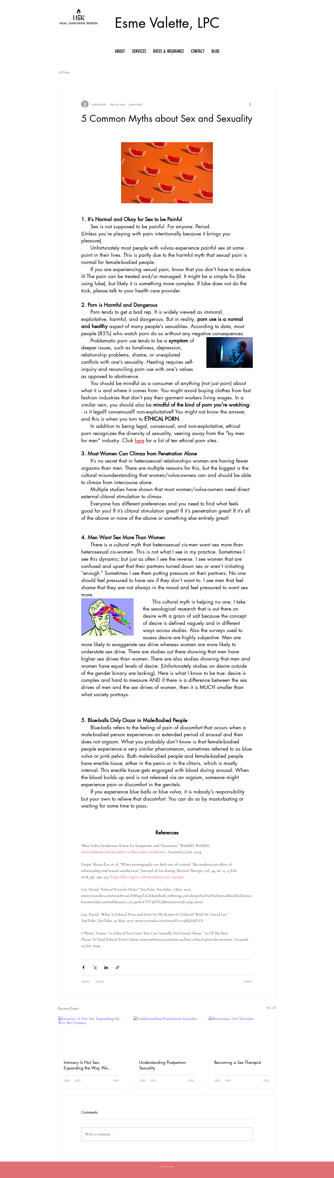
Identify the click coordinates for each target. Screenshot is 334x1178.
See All (271, 1008)
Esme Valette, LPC (167, 23)
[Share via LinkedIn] (106, 967)
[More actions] (250, 104)
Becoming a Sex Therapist (237, 1062)
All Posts (64, 72)
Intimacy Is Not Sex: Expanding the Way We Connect (86, 1065)
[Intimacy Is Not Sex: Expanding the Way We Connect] (91, 1035)
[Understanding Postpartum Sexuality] (167, 1035)
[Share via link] (117, 967)
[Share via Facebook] (83, 967)
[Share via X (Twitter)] (95, 967)
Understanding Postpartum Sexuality (162, 1065)
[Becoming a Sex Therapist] (242, 1035)
